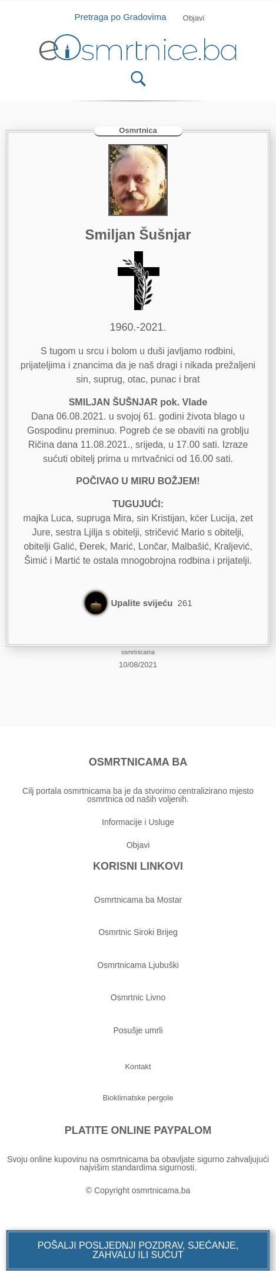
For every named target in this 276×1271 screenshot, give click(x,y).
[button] (138, 1250)
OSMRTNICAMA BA (138, 762)
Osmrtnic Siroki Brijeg (138, 932)
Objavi (138, 845)
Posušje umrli (137, 1030)
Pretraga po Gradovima (125, 17)
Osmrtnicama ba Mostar (138, 899)
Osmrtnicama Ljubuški (138, 965)
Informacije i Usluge (138, 822)
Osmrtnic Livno (138, 997)
